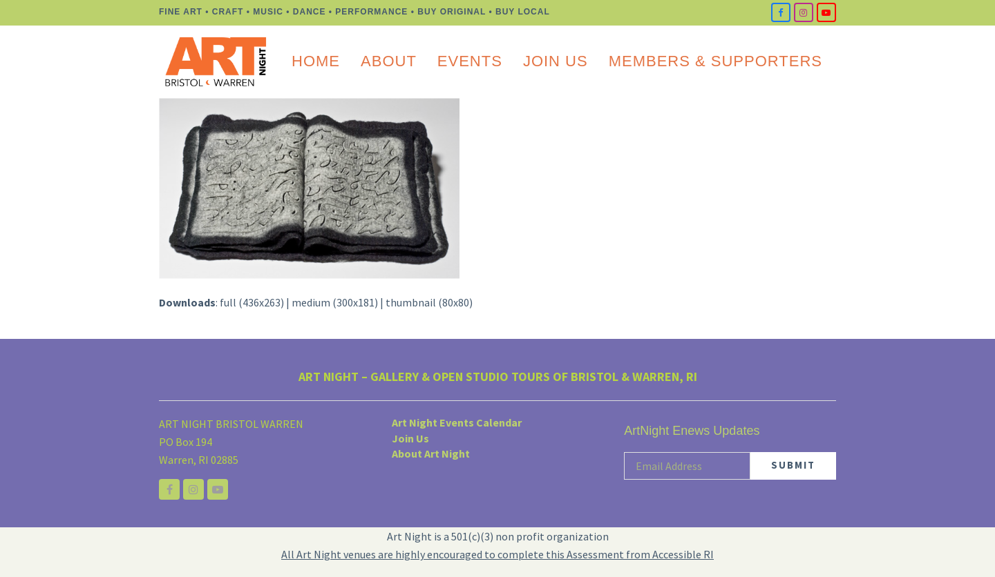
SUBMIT (793, 464)
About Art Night (431, 453)
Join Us (410, 438)
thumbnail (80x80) (429, 302)
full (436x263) (252, 302)
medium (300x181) (335, 302)
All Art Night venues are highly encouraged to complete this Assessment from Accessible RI (497, 554)
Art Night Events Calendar (457, 422)
